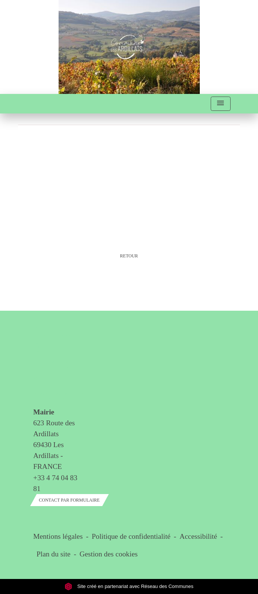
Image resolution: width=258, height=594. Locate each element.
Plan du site (53, 554)
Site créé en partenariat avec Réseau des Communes (129, 586)
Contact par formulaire (69, 500)
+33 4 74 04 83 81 (55, 483)
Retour (129, 255)
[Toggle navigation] (220, 104)
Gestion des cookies (109, 554)
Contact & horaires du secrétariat (55, 363)
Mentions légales (58, 536)
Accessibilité (198, 536)
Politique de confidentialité (131, 536)
